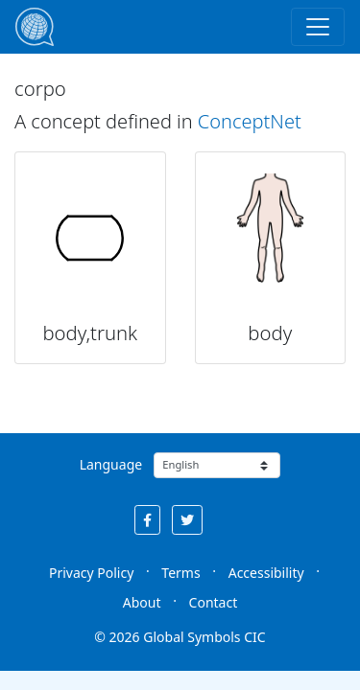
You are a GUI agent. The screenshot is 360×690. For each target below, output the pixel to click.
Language (111, 464)
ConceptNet (249, 121)
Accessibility (266, 573)
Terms (180, 573)
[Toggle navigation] (318, 27)
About (142, 602)
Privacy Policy (91, 573)
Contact (213, 602)
